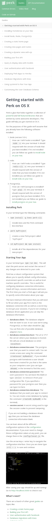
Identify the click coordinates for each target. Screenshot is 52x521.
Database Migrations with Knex (17, 79)
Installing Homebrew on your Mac (18, 31)
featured (24, 115)
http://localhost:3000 (20, 485)
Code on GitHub (8, 14)
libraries (31, 115)
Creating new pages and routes (17, 47)
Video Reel (23, 8)
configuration (35, 422)
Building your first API (13, 57)
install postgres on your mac (24, 201)
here (20, 329)
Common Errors (8, 8)
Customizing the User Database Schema (21, 89)
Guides (21, 3)
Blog (34, 8)
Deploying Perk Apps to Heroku (17, 73)
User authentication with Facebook (19, 68)
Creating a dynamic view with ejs (18, 52)
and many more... (17, 515)
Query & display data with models (18, 63)
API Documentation (36, 3)
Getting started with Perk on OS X (20, 25)
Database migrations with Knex (23, 512)
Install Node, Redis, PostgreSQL (18, 36)
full (19, 115)
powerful (10, 115)
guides (37, 495)
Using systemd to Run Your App (18, 84)
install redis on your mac (22, 178)
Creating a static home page (16, 41)
